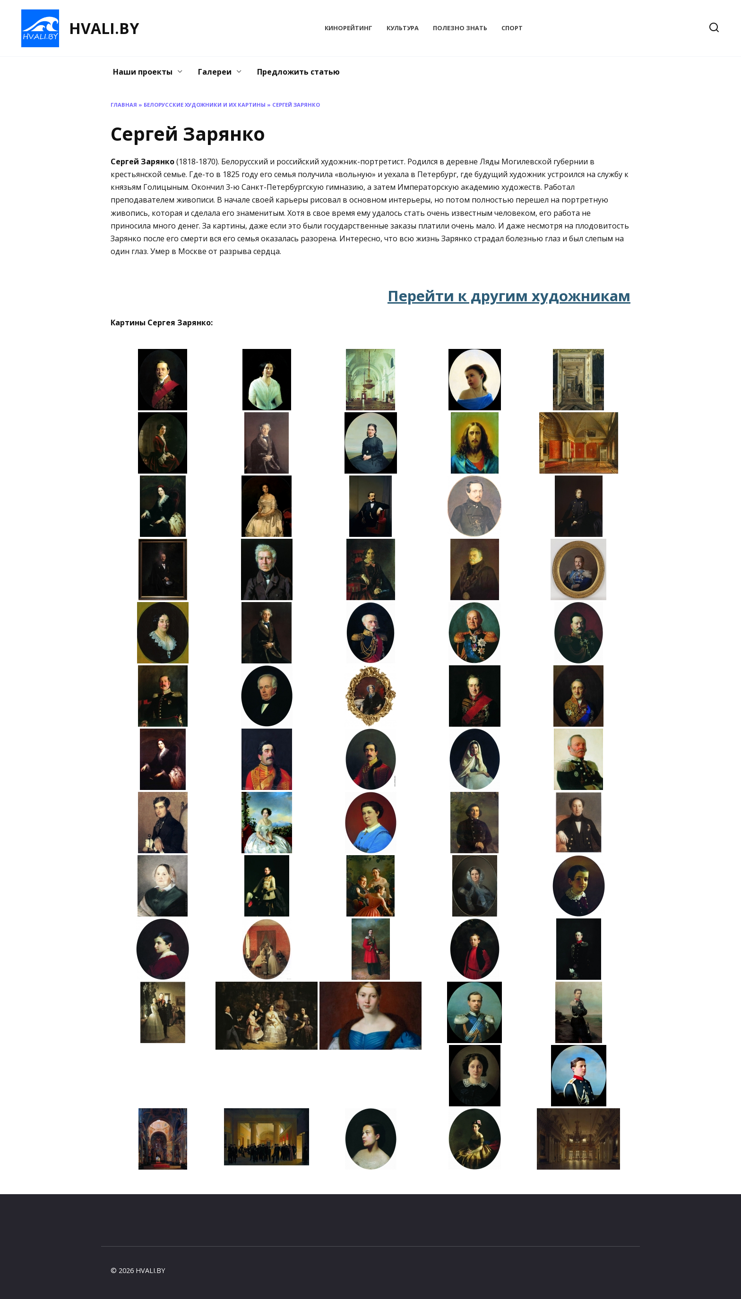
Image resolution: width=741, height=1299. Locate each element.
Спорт (512, 28)
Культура (403, 28)
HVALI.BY (104, 28)
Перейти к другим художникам (509, 296)
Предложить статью (298, 72)
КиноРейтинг (348, 28)
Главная (124, 104)
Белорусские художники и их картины (205, 104)
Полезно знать (460, 28)
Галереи (215, 72)
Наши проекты (142, 72)
